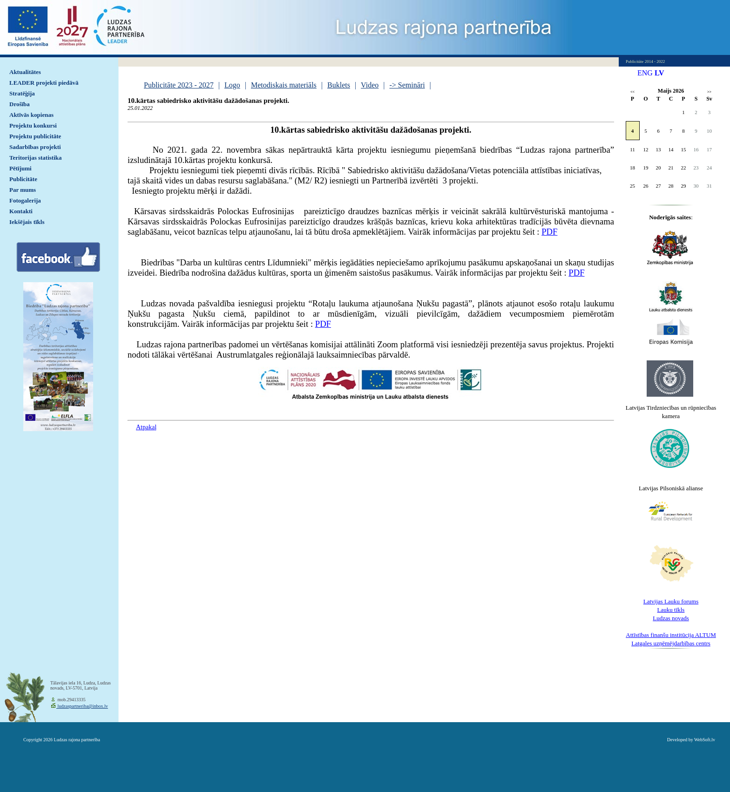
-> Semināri (407, 85)
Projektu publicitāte (35, 136)
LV (659, 73)
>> (709, 92)
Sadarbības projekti (35, 146)
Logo (232, 85)
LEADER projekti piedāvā (44, 82)
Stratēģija (22, 93)
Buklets (338, 85)
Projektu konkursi (33, 125)
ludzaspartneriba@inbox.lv (82, 706)
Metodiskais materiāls (284, 85)
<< (632, 92)
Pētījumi (20, 168)
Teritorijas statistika (35, 157)
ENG (645, 73)
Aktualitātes (25, 71)
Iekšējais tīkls (26, 221)
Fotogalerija (25, 200)
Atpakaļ (146, 427)
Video (370, 85)
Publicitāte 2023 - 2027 (179, 85)
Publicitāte (23, 179)
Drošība (19, 104)
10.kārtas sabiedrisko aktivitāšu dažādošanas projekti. (208, 100)
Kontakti (21, 211)
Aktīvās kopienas (31, 114)
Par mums (22, 189)
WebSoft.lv (704, 739)
